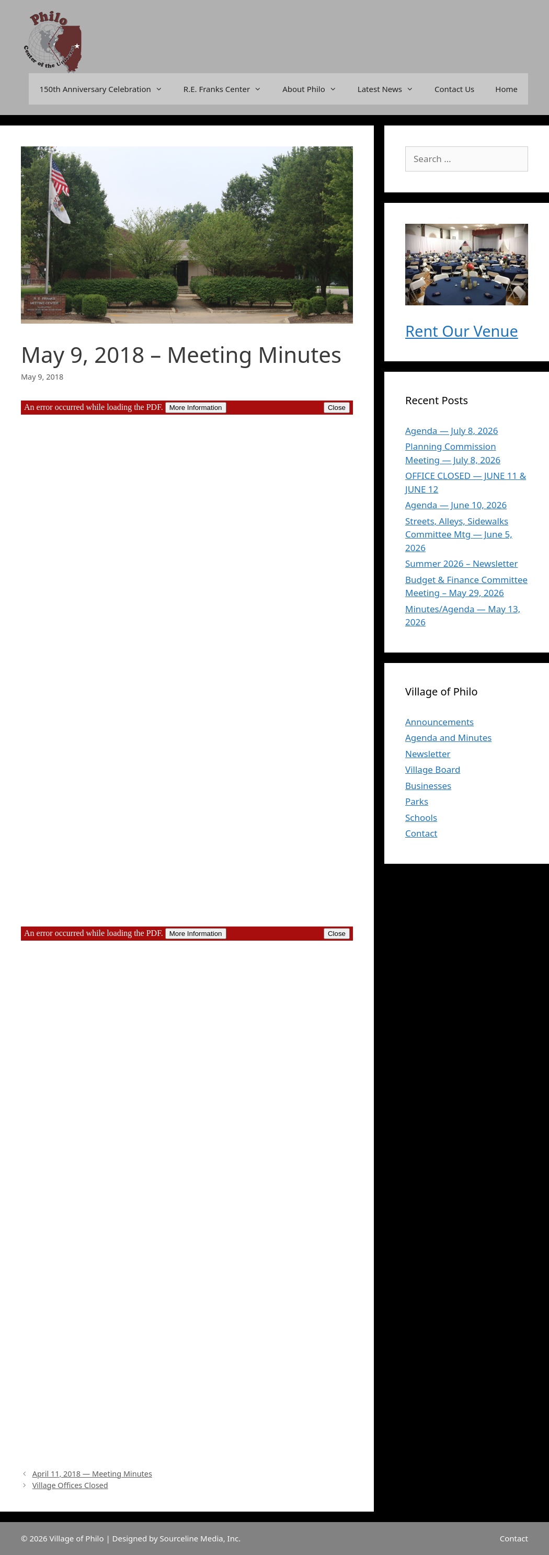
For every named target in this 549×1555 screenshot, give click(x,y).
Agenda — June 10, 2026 (456, 505)
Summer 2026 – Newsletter (461, 563)
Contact (421, 833)
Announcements (439, 722)
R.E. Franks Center (228, 89)
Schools (421, 817)
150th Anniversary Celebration (106, 89)
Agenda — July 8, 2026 (451, 431)
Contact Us (454, 89)
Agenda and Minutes (448, 737)
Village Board (432, 769)
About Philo (314, 89)
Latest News (391, 89)
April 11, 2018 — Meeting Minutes (92, 1474)
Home (506, 89)
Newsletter (428, 754)
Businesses (428, 786)
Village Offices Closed (70, 1485)
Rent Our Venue (461, 331)
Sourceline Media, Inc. (200, 1538)
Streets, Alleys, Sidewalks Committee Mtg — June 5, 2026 (458, 534)
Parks (416, 801)
